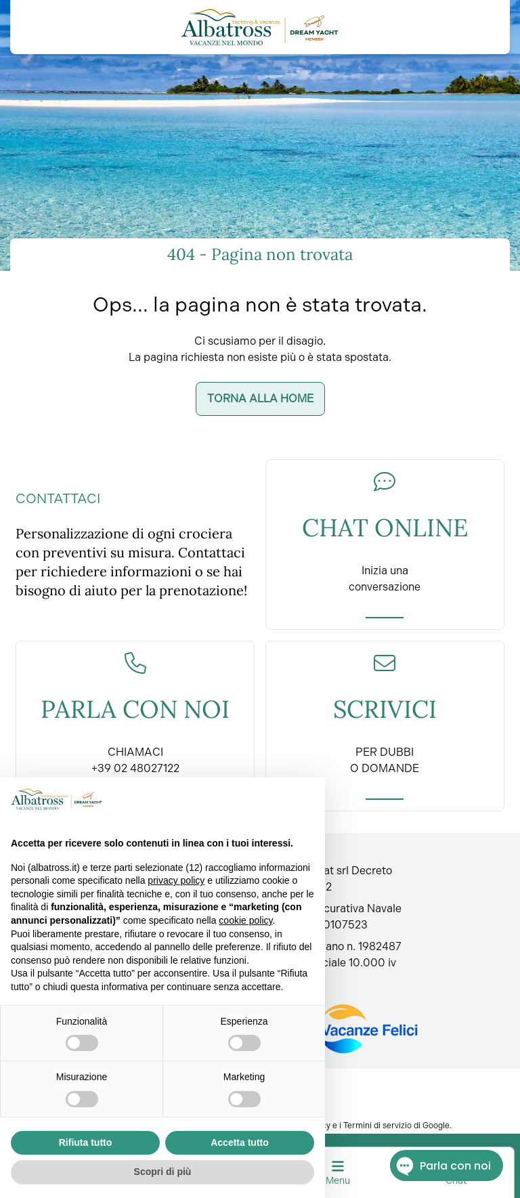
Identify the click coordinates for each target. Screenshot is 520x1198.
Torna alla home (260, 398)
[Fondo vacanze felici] (345, 1029)
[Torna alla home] (260, 27)
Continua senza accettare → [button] (246, 799)
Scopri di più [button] (163, 1171)
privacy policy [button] (176, 880)
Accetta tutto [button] (240, 1142)
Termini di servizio (377, 1125)
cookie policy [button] (245, 920)
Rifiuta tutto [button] (85, 1142)
